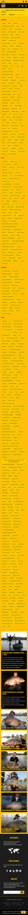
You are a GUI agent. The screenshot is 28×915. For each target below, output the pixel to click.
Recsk (21, 122)
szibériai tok (12, 592)
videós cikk (4, 606)
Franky (23, 195)
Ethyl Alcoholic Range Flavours (16, 389)
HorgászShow (5, 66)
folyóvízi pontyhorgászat (7, 414)
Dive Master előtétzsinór (7, 282)
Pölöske (11, 120)
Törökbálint (13, 148)
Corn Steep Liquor (21, 363)
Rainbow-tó (14, 122)
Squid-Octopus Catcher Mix (17, 249)
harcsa (13, 434)
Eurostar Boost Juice (6, 187)
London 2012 (5, 484)
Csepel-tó (11, 46)
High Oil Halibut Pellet (6, 440)
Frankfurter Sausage (15, 195)
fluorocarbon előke (6, 288)
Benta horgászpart (12, 32)
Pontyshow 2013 (15, 541)
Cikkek (3, 10)
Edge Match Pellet (12, 383)
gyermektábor (16, 426)
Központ (4, 83)
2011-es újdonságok (17, 326)
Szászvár (13, 137)
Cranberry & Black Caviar (14, 178)
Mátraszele (17, 88)
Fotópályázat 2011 (6, 417)
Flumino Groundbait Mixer (19, 406)
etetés (17, 386)
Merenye (15, 91)
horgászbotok (5, 451)
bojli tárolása (21, 343)
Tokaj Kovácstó (5, 148)
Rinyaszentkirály (14, 125)
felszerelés (9, 394)
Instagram (4, 467)
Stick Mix (4, 589)
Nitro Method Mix (19, 504)
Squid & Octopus (5, 241)
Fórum (16, 10)
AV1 (21, 161)
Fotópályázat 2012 (16, 417)
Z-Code (3, 626)
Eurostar (10, 392)
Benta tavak (21, 32)
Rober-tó (23, 125)
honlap (15, 440)
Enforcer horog (5, 285)
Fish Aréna (13, 54)
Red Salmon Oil (5, 561)
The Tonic (4, 258)
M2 (16, 204)
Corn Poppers (22, 358)
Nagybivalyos (5, 97)
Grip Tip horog (21, 288)
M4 (23, 204)
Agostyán (15, 23)
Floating (17, 397)
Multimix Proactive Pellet (15, 209)
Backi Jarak (4, 29)
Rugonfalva (15, 128)
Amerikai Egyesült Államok (8, 26)
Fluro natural (18, 192)
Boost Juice (4, 349)
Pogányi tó (4, 120)
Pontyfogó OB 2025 (6, 527)
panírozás (4, 510)
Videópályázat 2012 (21, 603)
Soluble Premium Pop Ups (7, 583)
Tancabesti (21, 142)
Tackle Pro (18, 310)
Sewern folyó (13, 134)
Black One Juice (20, 167)
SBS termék (4, 578)
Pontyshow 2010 (13, 538)
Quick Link (4, 308)
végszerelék (20, 600)
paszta (17, 510)
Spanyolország (5, 137)
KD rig (18, 473)
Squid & (19, 238)
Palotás (8, 117)
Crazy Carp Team (5, 366)
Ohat (11, 105)
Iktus (11, 66)
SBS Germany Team (6, 569)
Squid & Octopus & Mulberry (18, 241)
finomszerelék (17, 394)
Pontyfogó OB (5, 515)
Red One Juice (11, 232)
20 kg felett (4, 321)
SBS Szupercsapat (13, 572)
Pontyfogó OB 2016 (6, 524)
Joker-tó (10, 68)
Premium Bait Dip (6, 546)
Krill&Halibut (15, 201)
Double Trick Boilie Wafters (8, 380)
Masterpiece (4, 490)
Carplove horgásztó (6, 43)
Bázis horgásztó (18, 29)
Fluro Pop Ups (5, 195)
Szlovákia (22, 139)
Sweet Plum (19, 252)
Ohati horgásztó (18, 105)
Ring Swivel (17, 308)
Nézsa (18, 103)
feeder (3, 394)
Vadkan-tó (20, 148)
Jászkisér (4, 68)
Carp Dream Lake (12, 40)
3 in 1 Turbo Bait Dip (18, 329)
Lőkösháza (14, 85)
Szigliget (16, 139)
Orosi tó (15, 114)
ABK (21, 332)
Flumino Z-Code (15, 409)
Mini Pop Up (4, 209)
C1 (10, 170)
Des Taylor (16, 375)
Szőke (3, 142)
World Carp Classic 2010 (7, 620)
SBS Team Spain (16, 575)
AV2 (3, 164)
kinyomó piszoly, (15, 478)
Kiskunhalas (10, 77)
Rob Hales (13, 561)
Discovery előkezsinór (7, 279)
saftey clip (11, 310)
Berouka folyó (5, 34)
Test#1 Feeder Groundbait (7, 255)
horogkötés (4, 457)
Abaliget (4, 23)
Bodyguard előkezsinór (7, 273)
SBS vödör (4, 581)
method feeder (5, 493)
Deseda (3, 49)
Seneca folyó (5, 134)
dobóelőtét (17, 282)
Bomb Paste (11, 346)
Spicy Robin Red (19, 583)
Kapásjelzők (14, 470)
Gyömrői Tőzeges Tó (6, 60)
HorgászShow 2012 (6, 454)
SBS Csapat (22, 10)
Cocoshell (17, 172)
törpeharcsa (4, 598)
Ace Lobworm (5, 161)
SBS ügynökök (5, 235)
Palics (3, 117)
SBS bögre (15, 566)
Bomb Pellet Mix (19, 346)
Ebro (22, 49)
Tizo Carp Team (16, 595)
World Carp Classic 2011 (20, 620)
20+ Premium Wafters (6, 323)
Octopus (16, 212)
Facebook (22, 392)
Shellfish (18, 235)
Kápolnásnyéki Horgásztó (7, 74)
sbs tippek (11, 578)
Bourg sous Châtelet (15, 37)
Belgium (4, 32)
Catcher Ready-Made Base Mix (8, 355)
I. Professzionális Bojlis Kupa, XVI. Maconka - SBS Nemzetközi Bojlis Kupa (13, 460)
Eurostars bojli (5, 189)
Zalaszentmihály (12, 154)
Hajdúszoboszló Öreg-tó (18, 60)
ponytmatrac (21, 302)
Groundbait (4, 423)
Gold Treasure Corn (14, 420)
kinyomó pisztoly (6, 481)
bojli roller (17, 273)
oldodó (3, 507)
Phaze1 (3, 218)
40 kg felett (15, 332)
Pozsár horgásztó (19, 120)
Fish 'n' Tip (4, 397)
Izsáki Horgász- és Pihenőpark (15, 467)
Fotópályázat (18, 414)
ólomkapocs (4, 302)
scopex (12, 235)
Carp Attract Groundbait (7, 172)
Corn (11, 175)
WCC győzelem (5, 612)
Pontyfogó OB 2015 (17, 521)
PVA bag (18, 552)
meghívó (12, 490)
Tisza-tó (9, 145)
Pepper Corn (21, 215)
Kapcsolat (8, 904)
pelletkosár (4, 512)
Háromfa (4, 63)
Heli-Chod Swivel (5, 291)
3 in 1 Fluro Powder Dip (7, 329)
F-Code (12, 189)
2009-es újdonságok (18, 323)
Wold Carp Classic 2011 (7, 617)
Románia (4, 128)
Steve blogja (17, 586)
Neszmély (12, 103)
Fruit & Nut (4, 198)
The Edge (18, 255)
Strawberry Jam (11, 252)
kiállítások (16, 475)
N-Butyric (4, 212)
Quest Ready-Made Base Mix (8, 558)
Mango (3, 206)
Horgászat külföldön (6, 448)
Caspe (14, 43)
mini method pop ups (7, 498)
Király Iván (14, 481)
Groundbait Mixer (13, 423)
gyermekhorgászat (6, 426)
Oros (10, 114)
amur (3, 338)
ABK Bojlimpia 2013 (6, 335)
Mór (14, 94)
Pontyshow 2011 (5, 541)
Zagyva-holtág (21, 151)
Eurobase (4, 392)
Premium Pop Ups (6, 552)
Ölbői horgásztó (5, 111)
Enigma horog (14, 285)
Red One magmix (20, 232)
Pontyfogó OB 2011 (6, 518)
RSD (9, 128)
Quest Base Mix (20, 555)
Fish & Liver (4, 192)
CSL (13, 181)
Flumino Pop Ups (5, 409)
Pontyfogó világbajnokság (8, 529)
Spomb (10, 586)
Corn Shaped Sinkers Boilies (8, 363)
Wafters (22, 260)
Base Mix (22, 338)
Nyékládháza (5, 105)
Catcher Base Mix (13, 352)
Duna (9, 49)
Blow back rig (16, 271)
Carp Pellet (4, 352)
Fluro (22, 409)
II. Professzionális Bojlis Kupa (8, 464)
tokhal (23, 595)
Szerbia (3, 139)
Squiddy (4, 252)
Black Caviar (12, 167)
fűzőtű (14, 288)
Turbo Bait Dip (13, 598)
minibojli (4, 501)
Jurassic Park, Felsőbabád (7, 71)
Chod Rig (20, 355)
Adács (9, 23)
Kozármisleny (22, 80)
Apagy (22, 26)
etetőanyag (4, 389)
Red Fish (4, 232)
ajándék (14, 335)
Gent (3, 57)
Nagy (19, 94)
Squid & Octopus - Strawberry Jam (9, 243)
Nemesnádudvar (16, 100)
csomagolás (11, 372)
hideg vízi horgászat (6, 437)
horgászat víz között (17, 448)
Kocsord (17, 77)
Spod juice (4, 586)
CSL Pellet (4, 372)
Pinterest (16, 512)
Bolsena (17, 34)
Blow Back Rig (5, 343)
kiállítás (10, 475)
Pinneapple (4, 221)
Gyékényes (15, 57)
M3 (20, 204)
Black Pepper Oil (16, 341)
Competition (5, 175)
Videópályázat (11, 603)
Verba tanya (13, 151)
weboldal (22, 612)
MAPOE (3, 487)
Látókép (19, 83)
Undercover (15, 260)
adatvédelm (5, 913)
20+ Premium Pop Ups (18, 321)
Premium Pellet (17, 549)
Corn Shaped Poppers (19, 175)
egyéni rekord (22, 383)
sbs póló (17, 131)
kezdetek (4, 475)
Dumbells (18, 380)
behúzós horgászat (6, 341)
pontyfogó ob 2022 (17, 524)
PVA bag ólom (5, 305)
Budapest (4, 40)
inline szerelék (20, 464)
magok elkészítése (14, 484)
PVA (13, 552)
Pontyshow (4, 538)
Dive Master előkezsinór (19, 279)
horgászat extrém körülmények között (10, 446)
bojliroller (4, 346)
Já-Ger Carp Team (6, 470)
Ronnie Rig (4, 310)
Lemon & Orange (5, 204)
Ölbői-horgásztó (15, 111)
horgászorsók (14, 451)
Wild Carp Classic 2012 (16, 615)
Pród (3, 122)
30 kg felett (4, 332)
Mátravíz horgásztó (6, 91)
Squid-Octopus (5, 249)
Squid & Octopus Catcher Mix (8, 246)
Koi (19, 481)
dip (21, 375)
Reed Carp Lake (5, 125)
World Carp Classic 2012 (7, 623)
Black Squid (4, 170)
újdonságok (21, 598)
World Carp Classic (18, 617)
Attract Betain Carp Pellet (12, 338)
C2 (13, 170)
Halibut (23, 198)
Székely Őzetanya (21, 137)
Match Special (10, 206)
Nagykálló (12, 97)
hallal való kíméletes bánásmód (9, 431)
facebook (18, 189)
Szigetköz (10, 139)
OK (23, 912)
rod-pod (4, 566)
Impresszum (19, 904)
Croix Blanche (21, 43)
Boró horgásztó (5, 37)
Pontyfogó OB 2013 (17, 518)
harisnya (19, 434)
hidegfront (15, 437)
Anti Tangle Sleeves (6, 271)
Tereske (3, 145)
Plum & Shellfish (12, 221)
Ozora (20, 114)
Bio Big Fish (4, 167)
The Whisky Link (12, 258)
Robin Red (20, 564)
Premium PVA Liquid (6, 229)
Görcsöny (8, 57)
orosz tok (17, 507)
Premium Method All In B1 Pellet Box (10, 223)
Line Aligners (22, 293)
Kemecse (18, 74)
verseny (3, 603)
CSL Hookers (17, 184)
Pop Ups (13, 544)
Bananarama (9, 164)
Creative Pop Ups (5, 181)
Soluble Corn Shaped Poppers (8, 238)
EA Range (4, 383)
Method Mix (4, 495)
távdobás (4, 595)
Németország (5, 103)
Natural (10, 212)
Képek (11, 10)
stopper (10, 589)
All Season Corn (14, 161)
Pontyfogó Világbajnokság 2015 (9, 532)
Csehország (4, 46)
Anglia (17, 26)
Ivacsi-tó (17, 66)
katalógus (22, 470)
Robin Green (4, 564)
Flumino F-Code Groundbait (8, 403)
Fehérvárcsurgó (5, 54)
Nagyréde (19, 97)
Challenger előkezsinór (14, 276)
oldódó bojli (10, 507)
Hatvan (15, 63)
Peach (15, 215)
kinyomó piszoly (5, 478)
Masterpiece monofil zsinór (8, 296)
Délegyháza (18, 46)
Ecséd (3, 51)
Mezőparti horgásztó (6, 94)
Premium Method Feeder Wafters (9, 226)
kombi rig (15, 293)
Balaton (11, 29)
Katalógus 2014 (5, 473)
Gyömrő (22, 57)
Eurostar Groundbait (18, 187)
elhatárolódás (5, 386)
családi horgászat (15, 366)
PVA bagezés (5, 555)
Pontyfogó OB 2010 (15, 515)
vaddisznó (13, 600)
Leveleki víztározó (6, 85)
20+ (10, 321)
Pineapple (9, 218)
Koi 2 (23, 77)
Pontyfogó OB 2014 (6, 521)
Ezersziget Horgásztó (11, 51)
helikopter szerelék (6, 293)
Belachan (16, 164)
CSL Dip (23, 366)
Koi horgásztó (5, 80)
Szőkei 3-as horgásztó (12, 142)
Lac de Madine (11, 83)
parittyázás (11, 510)
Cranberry (4, 178)
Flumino (11, 192)
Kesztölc (4, 77)
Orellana (23, 111)
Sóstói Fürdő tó (21, 134)
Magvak (22, 484)
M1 (12, 204)
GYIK (13, 904)
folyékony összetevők (15, 412)
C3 (17, 170)
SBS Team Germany (6, 575)
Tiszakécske (16, 145)
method (18, 490)
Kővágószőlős (14, 80)
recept (18, 558)
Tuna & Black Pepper (6, 260)
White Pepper (5, 263)
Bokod (12, 34)
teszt (10, 595)
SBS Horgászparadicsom (7, 131)
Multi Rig (19, 299)
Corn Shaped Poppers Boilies (16, 360)
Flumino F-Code (11, 400)
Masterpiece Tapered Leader (8, 299)
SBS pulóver (4, 572)
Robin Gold (20, 561)
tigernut (20, 258)
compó (14, 358)
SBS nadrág (15, 569)
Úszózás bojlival (5, 600)
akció (20, 335)
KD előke (13, 473)
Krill (3, 201)
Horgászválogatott (17, 454)
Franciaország (21, 54)
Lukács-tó (4, 88)
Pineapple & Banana (18, 218)
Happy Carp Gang (6, 434)
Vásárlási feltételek (16, 903)
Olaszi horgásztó (5, 108)
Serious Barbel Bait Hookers (15, 581)
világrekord (11, 606)
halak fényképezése (6, 429)
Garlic (10, 198)
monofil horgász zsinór (19, 501)
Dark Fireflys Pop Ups (6, 375)
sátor (9, 566)
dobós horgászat (5, 377)
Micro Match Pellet (20, 206)
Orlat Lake (4, 114)
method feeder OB (15, 493)
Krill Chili (8, 201)
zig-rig (9, 626)
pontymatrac (13, 302)
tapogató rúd (20, 592)
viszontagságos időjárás (7, 609)
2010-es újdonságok (6, 326)
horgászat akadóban (15, 443)
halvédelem (20, 431)
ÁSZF (23, 903)
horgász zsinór (5, 443)
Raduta (8, 122)
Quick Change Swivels (15, 305)
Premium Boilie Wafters (17, 546)
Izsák (22, 66)
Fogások (3, 12)
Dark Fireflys (19, 372)
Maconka (11, 88)
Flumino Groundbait (6, 406)
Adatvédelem (7, 903)
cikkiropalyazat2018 (6, 358)
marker (9, 487)
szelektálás (16, 589)
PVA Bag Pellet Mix (17, 229)
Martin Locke (21, 487)
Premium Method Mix (6, 549)
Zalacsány (4, 154)
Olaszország (14, 108)
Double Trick (14, 377)
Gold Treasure (5, 420)
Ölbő (20, 108)
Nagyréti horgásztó (6, 100)
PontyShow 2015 (5, 544)
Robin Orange (13, 564)
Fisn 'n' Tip (11, 397)
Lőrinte (21, 85)
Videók (7, 10)
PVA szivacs (12, 555)
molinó (9, 501)
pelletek (23, 510)
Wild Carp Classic (5, 615)
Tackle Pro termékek (6, 313)
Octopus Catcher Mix (6, 215)
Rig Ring (11, 308)
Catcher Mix (21, 352)
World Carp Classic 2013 (20, 623)
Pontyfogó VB (16, 527)
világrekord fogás (20, 606)
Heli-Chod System (15, 291)
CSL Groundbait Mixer (7, 184)
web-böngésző (14, 612)
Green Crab (16, 198)
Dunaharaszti (15, 49)
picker (10, 512)
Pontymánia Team (6, 535)
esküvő (12, 386)
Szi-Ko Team (4, 592)
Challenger (4, 276)
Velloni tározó (5, 151)
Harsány (10, 63)
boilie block (12, 343)
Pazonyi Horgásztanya (17, 117)
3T (9, 332)
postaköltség (21, 544)
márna (14, 487)
